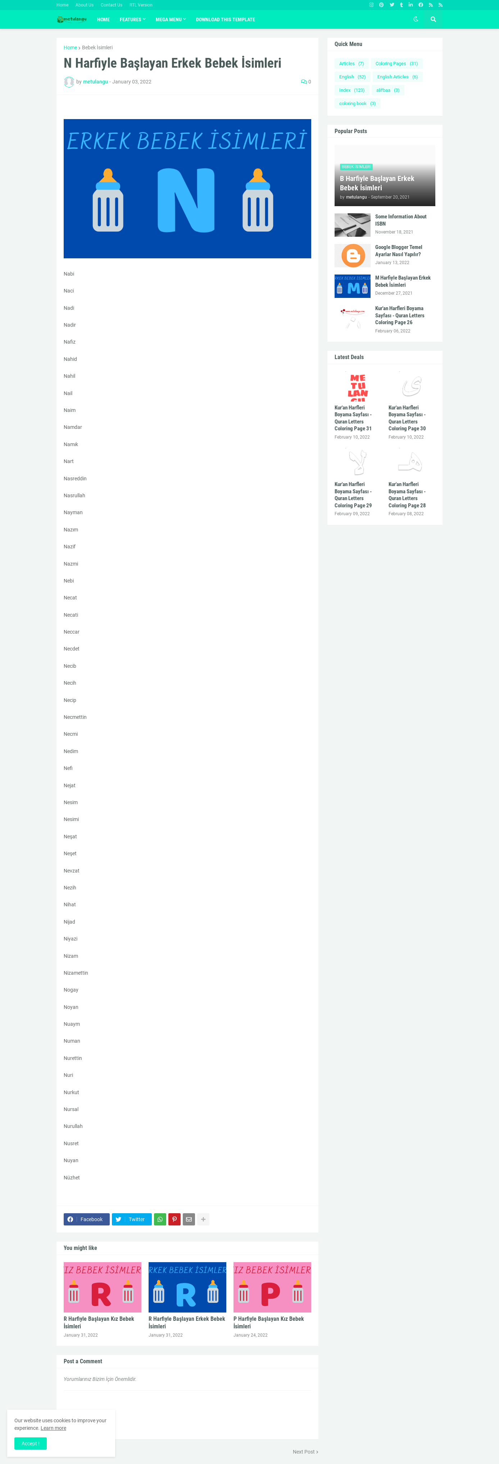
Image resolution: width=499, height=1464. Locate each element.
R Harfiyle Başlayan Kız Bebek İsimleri (99, 1322)
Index (352, 90)
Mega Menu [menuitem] (169, 19)
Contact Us (111, 5)
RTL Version (141, 5)
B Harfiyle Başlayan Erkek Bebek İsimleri (377, 183)
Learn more (53, 1428)
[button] (416, 19)
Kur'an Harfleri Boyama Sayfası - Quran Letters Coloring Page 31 (353, 418)
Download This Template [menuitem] (225, 19)
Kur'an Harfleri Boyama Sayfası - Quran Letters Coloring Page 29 (353, 495)
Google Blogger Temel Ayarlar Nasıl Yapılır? (398, 251)
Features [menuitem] (130, 19)
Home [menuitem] (103, 19)
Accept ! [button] (31, 1443)
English (352, 77)
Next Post (304, 1452)
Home (62, 5)
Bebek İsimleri (97, 47)
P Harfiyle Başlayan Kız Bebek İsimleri (268, 1322)
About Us (85, 5)
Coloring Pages (397, 63)
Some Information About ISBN (401, 220)
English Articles (397, 77)
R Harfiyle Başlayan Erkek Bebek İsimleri (187, 1322)
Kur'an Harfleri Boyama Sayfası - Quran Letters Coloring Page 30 (407, 418)
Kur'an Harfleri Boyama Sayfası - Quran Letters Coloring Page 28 (407, 495)
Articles (351, 63)
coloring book (357, 103)
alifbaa (388, 90)
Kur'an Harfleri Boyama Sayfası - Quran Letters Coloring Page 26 (400, 315)
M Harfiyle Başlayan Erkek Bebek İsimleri (403, 281)
